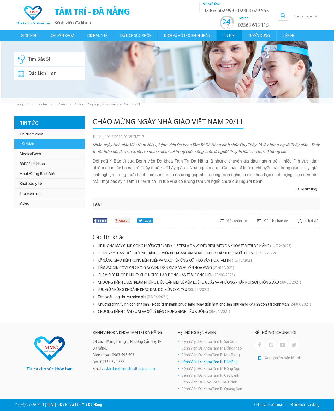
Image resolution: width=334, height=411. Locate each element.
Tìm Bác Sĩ (34, 59)
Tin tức (42, 105)
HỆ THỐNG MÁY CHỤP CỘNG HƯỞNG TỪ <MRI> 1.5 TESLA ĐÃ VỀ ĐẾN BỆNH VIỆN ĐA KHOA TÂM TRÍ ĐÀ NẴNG (194, 246)
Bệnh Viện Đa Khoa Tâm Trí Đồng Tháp (212, 349)
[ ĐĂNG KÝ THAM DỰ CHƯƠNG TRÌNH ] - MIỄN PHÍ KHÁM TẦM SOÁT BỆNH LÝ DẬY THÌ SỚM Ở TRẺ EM (187, 254)
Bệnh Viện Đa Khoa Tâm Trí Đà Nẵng (210, 362)
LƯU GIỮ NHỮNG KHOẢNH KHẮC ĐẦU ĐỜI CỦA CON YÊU (153, 290)
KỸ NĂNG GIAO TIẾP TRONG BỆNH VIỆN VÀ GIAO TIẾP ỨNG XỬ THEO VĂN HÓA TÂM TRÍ (175, 261)
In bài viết (312, 221)
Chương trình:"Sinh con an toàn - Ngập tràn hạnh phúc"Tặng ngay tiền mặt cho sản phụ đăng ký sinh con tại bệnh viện (204, 305)
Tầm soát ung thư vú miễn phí (133, 297)
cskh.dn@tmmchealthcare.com (129, 369)
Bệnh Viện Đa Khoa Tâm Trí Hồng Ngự (211, 369)
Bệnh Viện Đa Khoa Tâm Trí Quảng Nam (212, 389)
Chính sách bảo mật (268, 405)
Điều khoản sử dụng (305, 405)
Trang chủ (21, 105)
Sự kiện (61, 105)
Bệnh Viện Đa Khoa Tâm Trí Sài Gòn (209, 342)
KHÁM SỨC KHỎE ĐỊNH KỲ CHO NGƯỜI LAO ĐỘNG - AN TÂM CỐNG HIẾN (166, 275)
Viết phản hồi (237, 221)
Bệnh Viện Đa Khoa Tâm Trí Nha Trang (211, 355)
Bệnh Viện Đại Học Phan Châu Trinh (209, 382)
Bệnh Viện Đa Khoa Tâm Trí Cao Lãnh (210, 376)
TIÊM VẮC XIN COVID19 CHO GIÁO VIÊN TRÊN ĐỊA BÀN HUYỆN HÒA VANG (166, 268)
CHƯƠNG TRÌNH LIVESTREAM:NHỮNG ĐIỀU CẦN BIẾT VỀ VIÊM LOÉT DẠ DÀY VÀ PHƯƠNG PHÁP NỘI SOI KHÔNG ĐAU (199, 283)
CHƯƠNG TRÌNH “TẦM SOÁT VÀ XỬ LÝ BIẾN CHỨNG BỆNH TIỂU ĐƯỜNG (164, 312)
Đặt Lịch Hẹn (37, 74)
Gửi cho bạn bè (276, 221)
